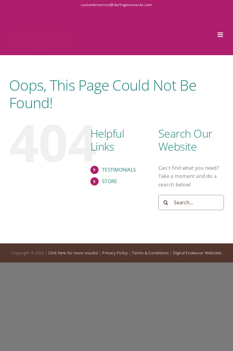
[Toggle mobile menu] (221, 35)
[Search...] (191, 202)
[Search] (166, 202)
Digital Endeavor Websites (197, 253)
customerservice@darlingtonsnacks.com (116, 4)
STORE (109, 181)
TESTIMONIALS (119, 169)
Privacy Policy (115, 253)
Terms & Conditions (150, 253)
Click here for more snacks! (73, 253)
